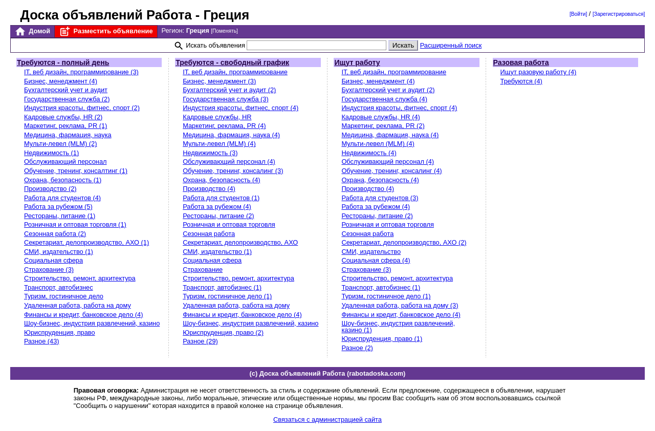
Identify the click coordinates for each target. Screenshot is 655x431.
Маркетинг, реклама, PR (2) (382, 126)
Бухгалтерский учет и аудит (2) (229, 90)
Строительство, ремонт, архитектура (80, 278)
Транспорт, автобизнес (58, 287)
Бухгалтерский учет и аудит (65, 90)
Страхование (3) (49, 269)
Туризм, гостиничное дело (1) (227, 296)
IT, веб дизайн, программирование (235, 72)
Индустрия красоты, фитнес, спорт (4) (240, 108)
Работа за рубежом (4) (217, 206)
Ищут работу (357, 62)
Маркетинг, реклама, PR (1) (65, 126)
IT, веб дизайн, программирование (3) (81, 72)
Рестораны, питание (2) (218, 216)
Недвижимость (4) (368, 153)
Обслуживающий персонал (65, 161)
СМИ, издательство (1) (58, 251)
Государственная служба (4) (384, 99)
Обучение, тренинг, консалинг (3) (233, 171)
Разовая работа (521, 62)
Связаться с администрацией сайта (327, 419)
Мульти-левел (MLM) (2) (60, 143)
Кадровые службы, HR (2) (63, 117)
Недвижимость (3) (210, 153)
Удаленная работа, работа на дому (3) (399, 305)
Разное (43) (41, 341)
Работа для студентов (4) (62, 198)
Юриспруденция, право (59, 332)
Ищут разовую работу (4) (538, 72)
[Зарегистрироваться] (619, 14)
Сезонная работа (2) (55, 234)
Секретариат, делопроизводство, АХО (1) (86, 242)
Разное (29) (200, 341)
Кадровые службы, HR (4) (380, 117)
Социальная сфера (53, 260)
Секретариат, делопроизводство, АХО (240, 242)
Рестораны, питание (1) (59, 216)
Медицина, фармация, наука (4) (231, 135)
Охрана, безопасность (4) (221, 180)
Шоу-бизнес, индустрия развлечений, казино (92, 323)
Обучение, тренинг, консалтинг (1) (75, 171)
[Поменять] (224, 31)
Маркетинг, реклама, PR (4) (224, 126)
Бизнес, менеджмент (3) (219, 81)
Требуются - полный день (63, 62)
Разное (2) (357, 348)
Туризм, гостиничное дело (63, 296)
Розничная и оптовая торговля (229, 224)
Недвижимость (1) (51, 153)
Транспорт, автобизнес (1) (222, 287)
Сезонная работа (209, 234)
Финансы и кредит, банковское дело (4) (83, 314)
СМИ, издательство (371, 251)
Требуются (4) (521, 81)
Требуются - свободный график (232, 62)
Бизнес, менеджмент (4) (60, 81)
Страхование (203, 269)
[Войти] (578, 14)
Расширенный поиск (451, 45)
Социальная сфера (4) (375, 260)
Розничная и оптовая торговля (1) (75, 224)
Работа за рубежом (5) (58, 206)
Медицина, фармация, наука (68, 135)
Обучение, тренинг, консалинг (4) (391, 171)
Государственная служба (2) (67, 99)
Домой (32, 31)
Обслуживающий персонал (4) (229, 161)
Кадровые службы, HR (217, 117)
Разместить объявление (105, 31)
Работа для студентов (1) (221, 198)
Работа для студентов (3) (379, 198)
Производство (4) (209, 188)
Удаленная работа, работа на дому (77, 305)
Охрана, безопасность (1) (62, 180)
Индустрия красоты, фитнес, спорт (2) (82, 108)
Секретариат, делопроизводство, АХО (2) (403, 242)
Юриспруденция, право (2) (223, 332)
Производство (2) (50, 188)
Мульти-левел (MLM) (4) (219, 143)
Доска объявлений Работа (106, 15)
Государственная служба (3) (226, 99)
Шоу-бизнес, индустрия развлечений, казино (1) (398, 326)
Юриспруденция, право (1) (381, 338)
